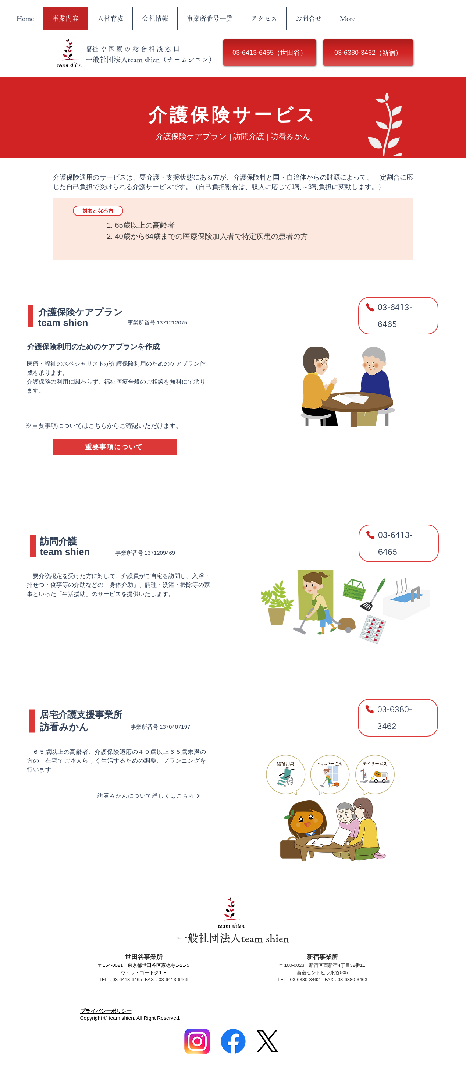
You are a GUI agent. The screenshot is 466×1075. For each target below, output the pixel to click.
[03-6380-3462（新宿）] (368, 52)
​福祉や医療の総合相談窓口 (133, 49)
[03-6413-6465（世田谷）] (269, 52)
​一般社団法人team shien (233, 938)
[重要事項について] (115, 447)
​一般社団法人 (107, 59)
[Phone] (370, 307)
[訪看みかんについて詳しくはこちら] (149, 796)
